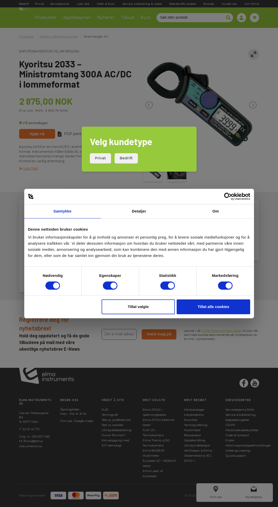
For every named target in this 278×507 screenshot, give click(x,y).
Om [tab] (215, 211)
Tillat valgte (138, 306)
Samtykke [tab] (62, 211)
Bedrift (126, 158)
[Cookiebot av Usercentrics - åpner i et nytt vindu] (228, 196)
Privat (100, 158)
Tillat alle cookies (213, 306)
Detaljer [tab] (139, 211)
